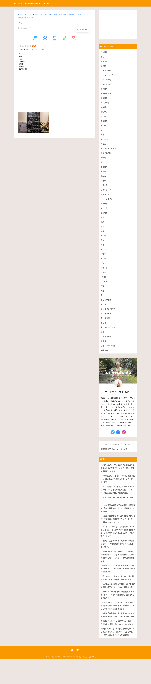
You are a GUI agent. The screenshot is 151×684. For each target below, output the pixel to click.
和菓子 (103, 259)
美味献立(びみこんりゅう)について (115, 456)
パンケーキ (105, 287)
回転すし (104, 113)
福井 (102, 338)
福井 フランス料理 (108, 352)
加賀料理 (104, 170)
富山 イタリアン (107, 320)
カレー (103, 240)
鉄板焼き (104, 207)
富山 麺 (104, 329)
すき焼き (104, 217)
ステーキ (104, 212)
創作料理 (104, 123)
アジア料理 (105, 104)
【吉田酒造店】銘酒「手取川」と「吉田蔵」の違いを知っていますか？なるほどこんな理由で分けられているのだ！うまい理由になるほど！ (118, 566)
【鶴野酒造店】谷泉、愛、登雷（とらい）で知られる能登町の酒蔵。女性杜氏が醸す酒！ (118, 634)
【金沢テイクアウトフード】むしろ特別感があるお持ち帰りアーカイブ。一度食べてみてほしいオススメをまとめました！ (118, 623)
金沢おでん (105, 62)
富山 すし (104, 310)
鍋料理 (103, 174)
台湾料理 (104, 90)
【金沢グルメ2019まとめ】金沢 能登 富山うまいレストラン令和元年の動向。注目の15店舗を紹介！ (118, 612)
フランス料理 (106, 71)
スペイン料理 (106, 80)
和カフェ (104, 254)
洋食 (102, 137)
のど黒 (103, 184)
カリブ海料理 (106, 155)
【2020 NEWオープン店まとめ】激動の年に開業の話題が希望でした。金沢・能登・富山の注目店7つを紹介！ (118, 475)
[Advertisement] (54, 90)
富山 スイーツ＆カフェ (110, 334)
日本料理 (104, 52)
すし (102, 57)
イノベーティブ (107, 76)
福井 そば (104, 357)
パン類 (103, 282)
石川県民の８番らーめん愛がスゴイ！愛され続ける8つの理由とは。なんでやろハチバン (118, 645)
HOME (75, 675)
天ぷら (103, 179)
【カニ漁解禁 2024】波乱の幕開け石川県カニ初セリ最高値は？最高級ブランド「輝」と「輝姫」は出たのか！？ (118, 528)
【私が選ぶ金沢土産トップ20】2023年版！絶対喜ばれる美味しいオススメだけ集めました (118, 601)
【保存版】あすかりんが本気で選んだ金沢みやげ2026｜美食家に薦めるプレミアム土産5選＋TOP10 (118, 553)
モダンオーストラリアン (110, 151)
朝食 (102, 249)
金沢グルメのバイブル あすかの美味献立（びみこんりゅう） (49, 3)
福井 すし (104, 348)
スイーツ (104, 273)
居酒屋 (103, 66)
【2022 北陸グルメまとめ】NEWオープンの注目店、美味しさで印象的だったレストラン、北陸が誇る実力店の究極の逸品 (118, 497)
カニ (102, 132)
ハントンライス (107, 202)
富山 (102, 301)
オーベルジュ (106, 141)
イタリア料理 (106, 85)
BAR (103, 292)
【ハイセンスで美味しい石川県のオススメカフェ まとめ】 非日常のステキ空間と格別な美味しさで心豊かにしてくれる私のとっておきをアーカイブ (118, 540)
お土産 (103, 118)
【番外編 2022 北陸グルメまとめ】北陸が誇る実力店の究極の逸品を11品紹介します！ (117, 590)
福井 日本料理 (106, 343)
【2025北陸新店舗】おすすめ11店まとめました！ (118, 507)
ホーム (22, 14)
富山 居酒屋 (105, 324)
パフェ (103, 268)
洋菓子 (103, 277)
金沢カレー (105, 198)
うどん (103, 231)
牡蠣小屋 (104, 188)
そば (102, 235)
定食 (102, 245)
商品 (102, 296)
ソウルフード (106, 193)
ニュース (30, 14)
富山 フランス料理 (108, 315)
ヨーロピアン (106, 94)
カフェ (103, 263)
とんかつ (104, 127)
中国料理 (104, 99)
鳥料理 (103, 160)
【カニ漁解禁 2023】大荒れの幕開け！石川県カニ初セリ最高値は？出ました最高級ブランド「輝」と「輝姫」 (118, 516)
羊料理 (103, 109)
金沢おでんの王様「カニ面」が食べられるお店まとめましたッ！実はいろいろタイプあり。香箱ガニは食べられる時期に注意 (118, 657)
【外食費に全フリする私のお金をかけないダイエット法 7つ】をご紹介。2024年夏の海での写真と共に (118, 579)
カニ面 (103, 146)
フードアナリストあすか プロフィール (116, 451)
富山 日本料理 (106, 306)
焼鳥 (102, 226)
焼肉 (102, 221)
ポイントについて (37, 49)
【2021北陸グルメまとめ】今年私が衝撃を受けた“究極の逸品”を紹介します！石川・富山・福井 (118, 486)
